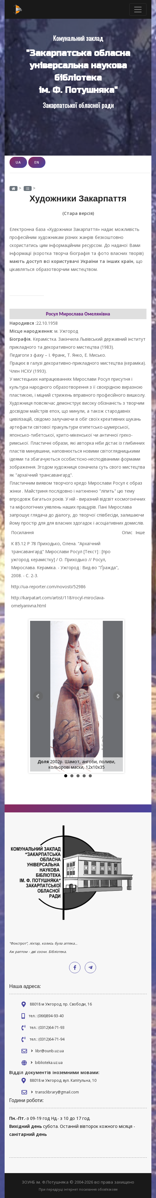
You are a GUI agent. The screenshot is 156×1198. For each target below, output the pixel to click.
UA (18, 162)
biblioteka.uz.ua (49, 1062)
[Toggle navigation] (137, 9)
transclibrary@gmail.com (57, 1092)
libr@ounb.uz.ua (49, 1050)
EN (36, 162)
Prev (38, 696)
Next (118, 696)
